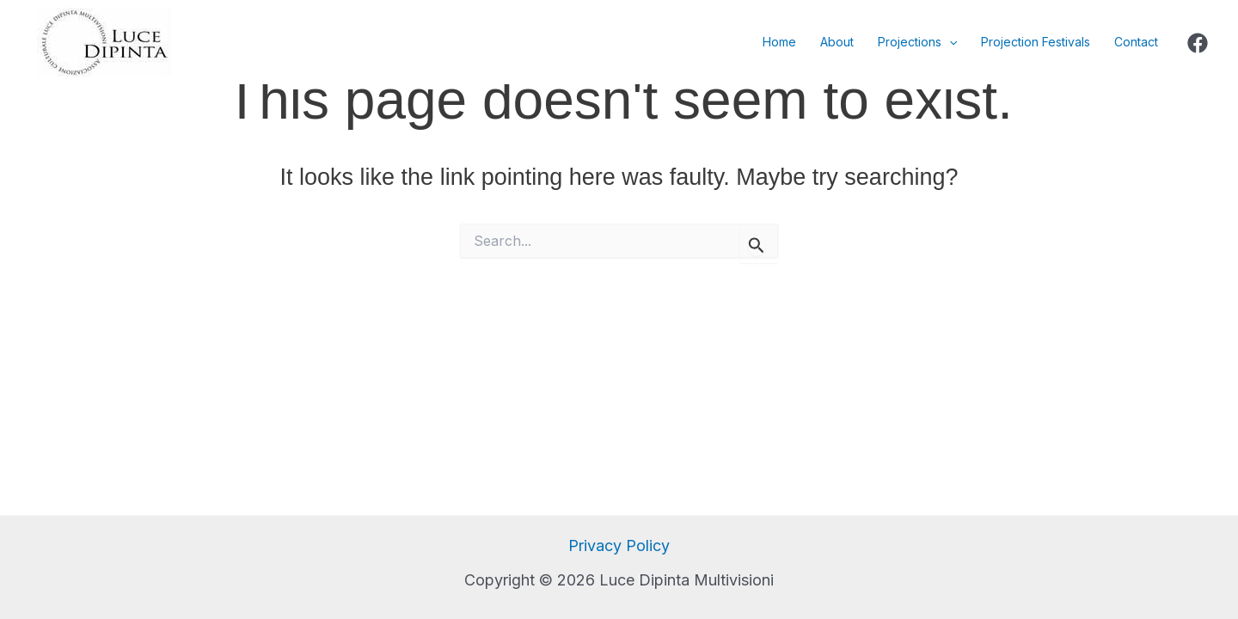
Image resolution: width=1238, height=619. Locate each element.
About (837, 41)
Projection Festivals (1035, 41)
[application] (949, 42)
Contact (1136, 41)
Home (779, 41)
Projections (917, 42)
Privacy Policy (619, 545)
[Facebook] (1197, 43)
